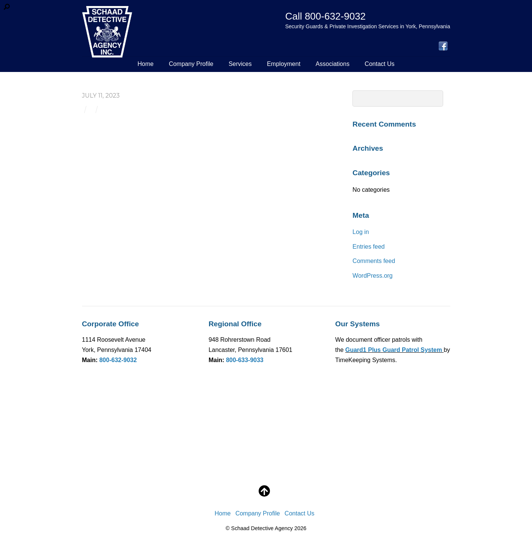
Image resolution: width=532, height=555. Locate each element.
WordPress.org (372, 275)
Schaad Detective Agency (262, 528)
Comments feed (373, 261)
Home (145, 64)
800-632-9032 (118, 360)
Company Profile (191, 64)
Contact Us (380, 64)
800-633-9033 (245, 360)
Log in (360, 232)
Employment (283, 64)
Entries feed (368, 246)
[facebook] (443, 46)
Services (240, 64)
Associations (332, 64)
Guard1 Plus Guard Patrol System (394, 350)
